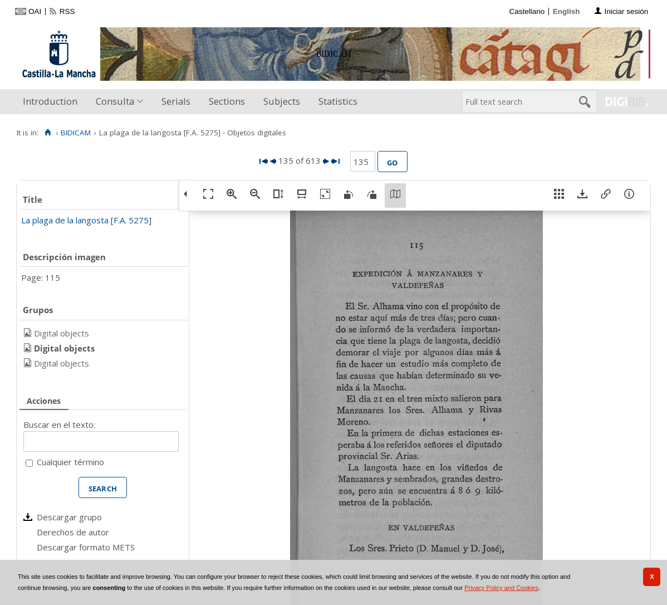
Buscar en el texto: (59, 424)
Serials (175, 101)
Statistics (337, 101)
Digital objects (61, 333)
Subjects (281, 101)
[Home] (47, 132)
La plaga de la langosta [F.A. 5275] (86, 220)
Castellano (527, 11)
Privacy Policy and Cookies (501, 587)
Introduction (50, 101)
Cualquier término (70, 461)
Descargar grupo (69, 517)
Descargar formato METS (86, 547)
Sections (227, 101)
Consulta (115, 101)
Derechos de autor (73, 532)
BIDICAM (76, 133)
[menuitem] (52, 101)
